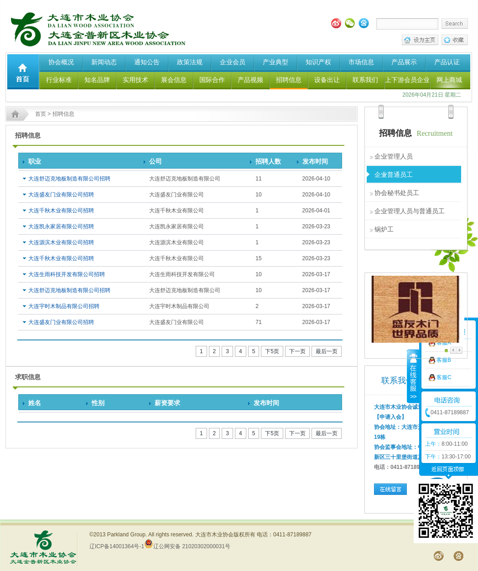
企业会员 (232, 62)
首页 (40, 114)
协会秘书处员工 (396, 192)
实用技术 (135, 79)
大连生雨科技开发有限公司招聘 (66, 274)
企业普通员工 (393, 174)
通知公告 (147, 62)
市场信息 (361, 62)
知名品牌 (97, 79)
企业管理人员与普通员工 (409, 211)
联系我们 (365, 79)
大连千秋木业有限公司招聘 (61, 210)
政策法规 (190, 62)
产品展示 (404, 62)
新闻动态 (104, 62)
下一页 (297, 351)
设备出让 (327, 79)
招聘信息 (288, 79)
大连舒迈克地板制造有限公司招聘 (69, 178)
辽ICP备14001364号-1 (116, 546)
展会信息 (174, 79)
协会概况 (61, 62)
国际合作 (212, 79)
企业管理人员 (393, 156)
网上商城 (449, 79)
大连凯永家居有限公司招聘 (61, 226)
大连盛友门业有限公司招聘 (61, 194)
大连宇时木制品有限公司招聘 (63, 306)
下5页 (272, 351)
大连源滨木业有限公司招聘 (61, 242)
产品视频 (250, 79)
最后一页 (327, 351)
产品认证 (447, 62)
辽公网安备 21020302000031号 (187, 546)
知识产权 (318, 62)
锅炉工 (384, 229)
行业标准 (59, 79)
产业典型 (275, 62)
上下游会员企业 (407, 79)
